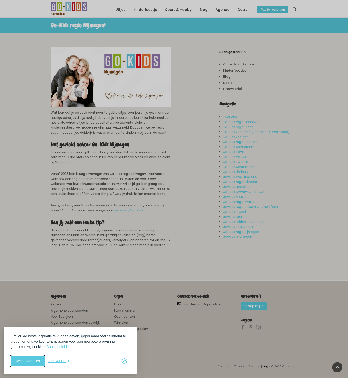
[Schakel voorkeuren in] (58, 361)
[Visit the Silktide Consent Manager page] (124, 361)
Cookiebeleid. (57, 347)
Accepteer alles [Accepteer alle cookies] (28, 361)
